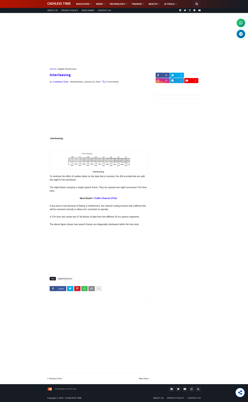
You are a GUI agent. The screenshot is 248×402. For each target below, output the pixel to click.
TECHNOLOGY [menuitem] (117, 4)
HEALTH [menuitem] (153, 4)
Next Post (143, 378)
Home (53, 68)
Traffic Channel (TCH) (105, 198)
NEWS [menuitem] (99, 4)
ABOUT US (52, 10)
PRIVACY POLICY (69, 10)
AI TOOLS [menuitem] (169, 4)
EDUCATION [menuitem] (82, 4)
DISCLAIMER (88, 10)
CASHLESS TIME (59, 4)
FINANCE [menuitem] (137, 4)
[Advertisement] (124, 39)
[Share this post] (240, 392)
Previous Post (55, 378)
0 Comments (112, 81)
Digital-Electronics (67, 68)
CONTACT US (104, 10)
